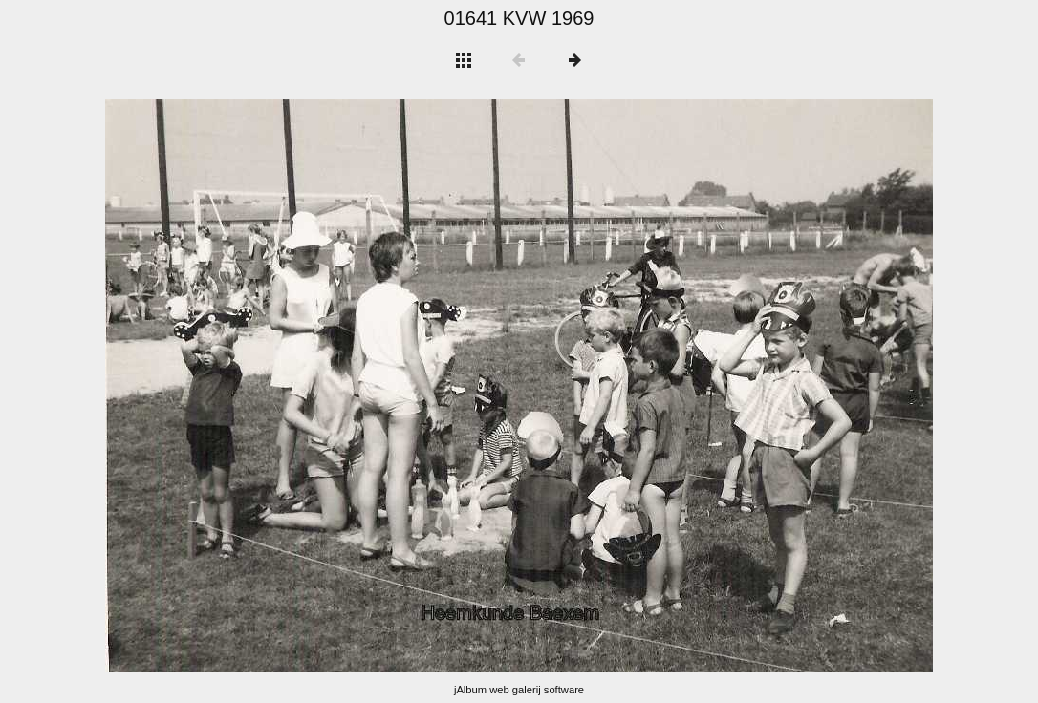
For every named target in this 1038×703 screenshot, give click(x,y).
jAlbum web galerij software (519, 689)
